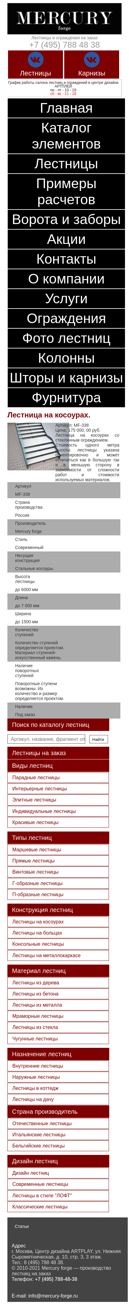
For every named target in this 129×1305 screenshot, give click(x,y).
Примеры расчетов (66, 191)
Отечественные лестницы (42, 1123)
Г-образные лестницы (37, 883)
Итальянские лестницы (38, 1134)
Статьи (22, 1226)
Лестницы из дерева (35, 982)
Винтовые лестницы (35, 872)
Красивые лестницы (35, 822)
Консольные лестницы (38, 944)
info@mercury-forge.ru (53, 1296)
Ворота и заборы (66, 219)
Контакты (66, 259)
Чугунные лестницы (35, 1038)
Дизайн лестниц (30, 1173)
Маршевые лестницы (36, 849)
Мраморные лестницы (38, 1016)
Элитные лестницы (34, 799)
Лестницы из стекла (35, 1027)
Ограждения (66, 318)
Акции (66, 239)
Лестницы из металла (37, 1005)
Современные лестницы (40, 1184)
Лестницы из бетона (35, 993)
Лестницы (66, 163)
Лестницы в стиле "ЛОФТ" (42, 1195)
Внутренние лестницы (37, 1066)
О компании (66, 279)
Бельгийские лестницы (38, 1145)
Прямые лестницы (33, 860)
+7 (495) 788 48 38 (64, 45)
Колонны (66, 358)
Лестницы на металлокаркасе (46, 955)
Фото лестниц (66, 338)
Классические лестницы (40, 1206)
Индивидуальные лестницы (44, 811)
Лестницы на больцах (37, 933)
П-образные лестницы (38, 894)
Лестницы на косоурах (38, 921)
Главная (66, 108)
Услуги (66, 298)
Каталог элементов (66, 136)
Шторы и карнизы (66, 378)
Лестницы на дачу (33, 1099)
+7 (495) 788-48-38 (56, 1279)
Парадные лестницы (36, 777)
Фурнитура (66, 397)
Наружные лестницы (36, 1077)
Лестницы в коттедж (35, 1088)
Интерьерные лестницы (39, 788)
